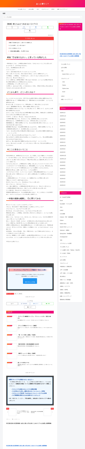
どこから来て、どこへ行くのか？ (18, 42)
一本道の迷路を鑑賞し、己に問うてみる (19, 48)
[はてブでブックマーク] (30, 27)
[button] (81, 17)
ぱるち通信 (64, 67)
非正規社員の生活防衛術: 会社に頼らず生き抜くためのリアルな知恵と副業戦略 (26, 439)
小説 (62, 70)
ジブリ (16, 290)
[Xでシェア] (14, 27)
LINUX (62, 96)
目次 (28, 35)
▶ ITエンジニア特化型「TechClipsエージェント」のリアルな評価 (30, 387)
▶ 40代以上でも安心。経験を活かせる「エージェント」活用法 (29, 384)
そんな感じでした (10, 290)
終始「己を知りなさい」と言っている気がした (21, 39)
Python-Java (65, 88)
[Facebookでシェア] (22, 27)
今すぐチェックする (30, 279)
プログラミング (65, 78)
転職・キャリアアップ (67, 99)
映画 (20, 290)
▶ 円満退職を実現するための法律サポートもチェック (26, 389)
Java (63, 81)
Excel (63, 91)
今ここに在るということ (15, 45)
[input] (42, 17)
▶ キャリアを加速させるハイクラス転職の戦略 (25, 382)
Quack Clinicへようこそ (68, 74)
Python (64, 85)
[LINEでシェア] (38, 27)
